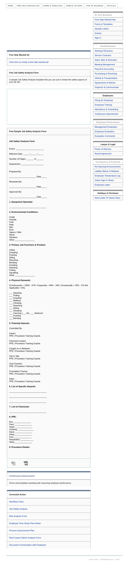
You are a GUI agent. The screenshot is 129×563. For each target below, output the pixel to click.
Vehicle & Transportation (106, 78)
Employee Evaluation (104, 131)
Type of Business (94, 6)
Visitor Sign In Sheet (104, 180)
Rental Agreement (103, 153)
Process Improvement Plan (21, 530)
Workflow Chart (16, 502)
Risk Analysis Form (18, 516)
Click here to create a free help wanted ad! (29, 62)
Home (10, 6)
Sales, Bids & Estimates (106, 60)
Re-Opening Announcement (108, 166)
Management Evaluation (106, 127)
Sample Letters (74, 6)
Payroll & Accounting (104, 69)
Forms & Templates (53, 6)
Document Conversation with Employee (27, 545)
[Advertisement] (48, 29)
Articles (111, 6)
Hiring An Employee (104, 100)
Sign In (98, 38)
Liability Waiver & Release (107, 171)
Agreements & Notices (105, 83)
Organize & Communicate (107, 87)
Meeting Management (105, 64)
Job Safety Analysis (18, 509)
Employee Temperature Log (107, 176)
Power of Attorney (103, 149)
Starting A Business (104, 51)
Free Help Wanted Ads (28, 6)
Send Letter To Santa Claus (107, 198)
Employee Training (103, 105)
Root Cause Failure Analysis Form (25, 538)
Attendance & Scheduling (106, 109)
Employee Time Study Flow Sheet (25, 523)
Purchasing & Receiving (106, 73)
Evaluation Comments (105, 136)
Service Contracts (103, 55)
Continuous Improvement (106, 114)
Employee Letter (102, 185)
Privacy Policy (94, 559)
